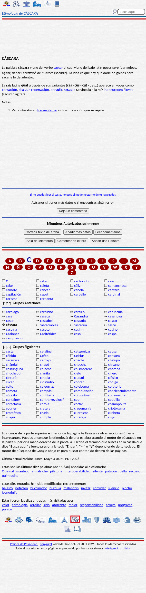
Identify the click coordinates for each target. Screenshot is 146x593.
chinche (45, 369)
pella (123, 471)
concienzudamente (122, 391)
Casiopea (12, 334)
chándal (12, 364)
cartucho (46, 312)
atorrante (59, 505)
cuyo (111, 417)
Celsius (79, 356)
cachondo (81, 281)
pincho (127, 488)
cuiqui (10, 417)
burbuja (55, 488)
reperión (40, 89)
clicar (10, 382)
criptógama (116, 408)
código (113, 382)
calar (9, 285)
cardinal (114, 294)
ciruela (45, 377)
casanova (115, 316)
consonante (117, 395)
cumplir (45, 417)
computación (83, 391)
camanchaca (117, 285)
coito (9, 386)
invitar (86, 488)
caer (111, 281)
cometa (11, 391)
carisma (11, 298)
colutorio (115, 386)
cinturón (12, 377)
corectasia (13, 404)
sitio (46, 505)
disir (24, 89)
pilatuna (56, 471)
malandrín (70, 488)
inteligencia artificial (117, 548)
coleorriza (47, 386)
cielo (77, 373)
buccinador (38, 488)
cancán (45, 290)
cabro (44, 281)
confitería (47, 395)
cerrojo (45, 360)
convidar (99, 488)
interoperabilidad (77, 471)
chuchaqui (13, 373)
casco (112, 325)
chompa (114, 369)
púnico (7, 509)
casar (10, 320)
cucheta (114, 413)
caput (44, 294)
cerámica (12, 360)
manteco (22, 471)
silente (98, 471)
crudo (44, 413)
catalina (45, 351)
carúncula (115, 312)
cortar (78, 404)
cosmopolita (117, 404)
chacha (79, 360)
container (13, 399)
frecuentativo (47, 110)
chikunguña (14, 369)
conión (9, 89)
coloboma (81, 386)
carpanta (46, 298)
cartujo (79, 312)
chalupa (114, 360)
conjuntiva (81, 395)
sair (69, 89)
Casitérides (48, 334)
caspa (112, 334)
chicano (114, 364)
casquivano (14, 338)
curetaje (80, 417)
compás (45, 391)
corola (44, 404)
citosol (79, 377)
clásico (113, 377)
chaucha (80, 364)
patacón (111, 471)
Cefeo (44, 356)
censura (114, 356)
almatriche (40, 471)
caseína (11, 329)
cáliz (77, 285)
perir (56, 89)
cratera (45, 408)
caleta (44, 285)
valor (5, 505)
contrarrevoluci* (52, 399)
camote (11, 290)
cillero (112, 373)
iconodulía (9, 492)
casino (113, 329)
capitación (13, 294)
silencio (113, 488)
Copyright (46, 544)
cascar (58, 67)
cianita (45, 373)
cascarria (80, 325)
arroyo (111, 505)
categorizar (82, 351)
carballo (80, 294)
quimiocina (10, 475)
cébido (11, 356)
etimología (20, 505)
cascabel (46, 320)
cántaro (113, 290)
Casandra (81, 316)
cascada (80, 320)
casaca (45, 316)
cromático (13, 413)
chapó (44, 364)
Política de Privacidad (24, 544)
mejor (72, 505)
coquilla (114, 399)
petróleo (21, 488)
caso (77, 334)
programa (125, 505)
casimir (79, 329)
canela (79, 290)
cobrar (79, 382)
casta (9, 351)
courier (11, 408)
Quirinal (8, 471)
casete (44, 329)
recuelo (134, 471)
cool (77, 399)
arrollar (35, 505)
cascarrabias (49, 325)
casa (9, 316)
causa (112, 351)
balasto (7, 488)
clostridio (47, 382)
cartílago (12, 312)
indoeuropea (113, 89)
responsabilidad (91, 505)
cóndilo (11, 395)
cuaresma (81, 413)
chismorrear (83, 369)
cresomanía (82, 408)
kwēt (129, 89)
